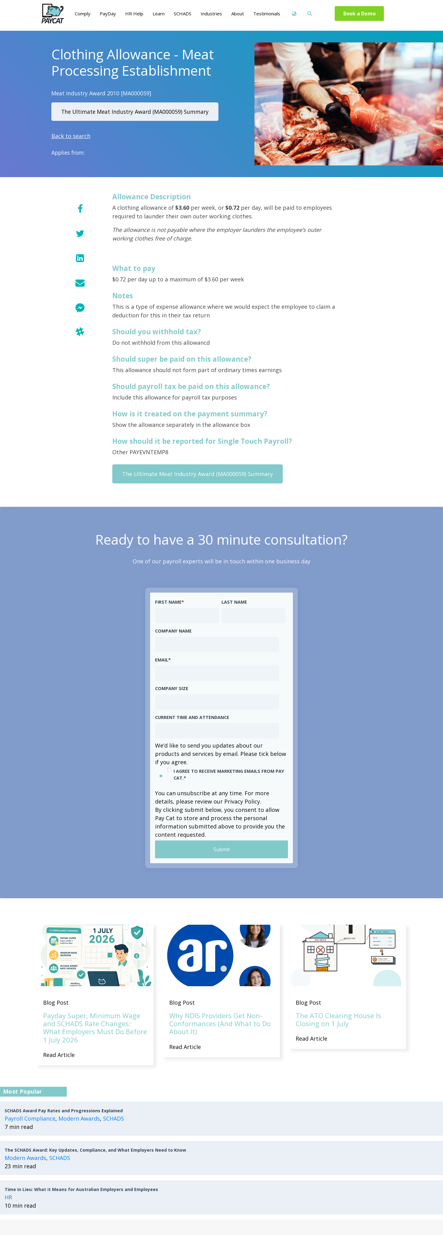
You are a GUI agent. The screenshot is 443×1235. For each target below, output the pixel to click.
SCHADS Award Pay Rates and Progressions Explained (64, 1111)
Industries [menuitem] (211, 13)
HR (8, 1197)
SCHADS (113, 1118)
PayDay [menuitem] (108, 13)
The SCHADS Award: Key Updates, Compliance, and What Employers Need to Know (95, 1150)
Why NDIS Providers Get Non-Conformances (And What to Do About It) (220, 1023)
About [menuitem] (237, 13)
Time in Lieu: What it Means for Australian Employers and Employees (81, 1189)
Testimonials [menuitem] (266, 13)
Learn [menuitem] (159, 13)
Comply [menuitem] (82, 13)
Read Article (59, 1054)
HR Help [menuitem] (134, 13)
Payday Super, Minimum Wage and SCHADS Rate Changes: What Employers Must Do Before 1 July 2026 (95, 1027)
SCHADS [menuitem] (182, 13)
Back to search (70, 136)
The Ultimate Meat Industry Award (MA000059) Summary (135, 111)
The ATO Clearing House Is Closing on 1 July (338, 1019)
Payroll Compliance (30, 1118)
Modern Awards (79, 1118)
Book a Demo (359, 13)
